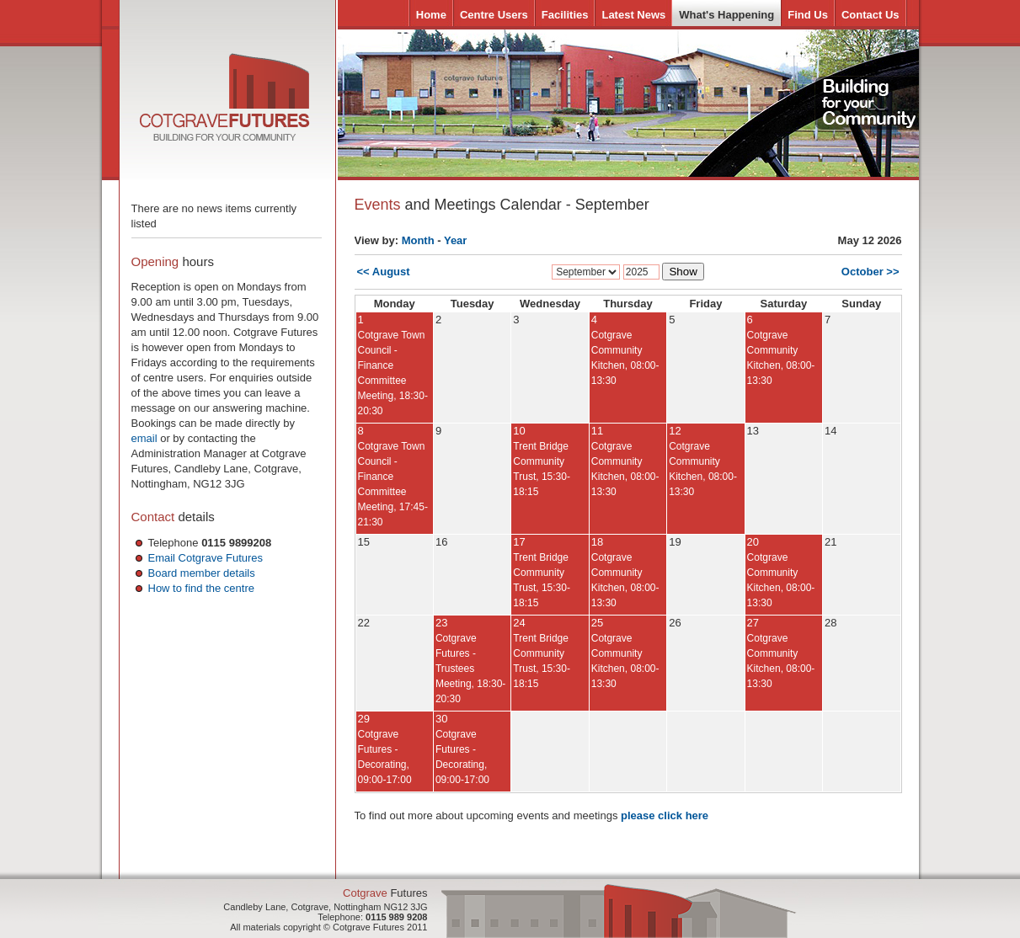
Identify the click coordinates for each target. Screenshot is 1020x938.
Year (455, 240)
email (144, 438)
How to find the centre (201, 588)
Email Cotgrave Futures (206, 558)
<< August (383, 271)
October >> (870, 271)
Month (418, 240)
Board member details (201, 573)
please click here (664, 815)
